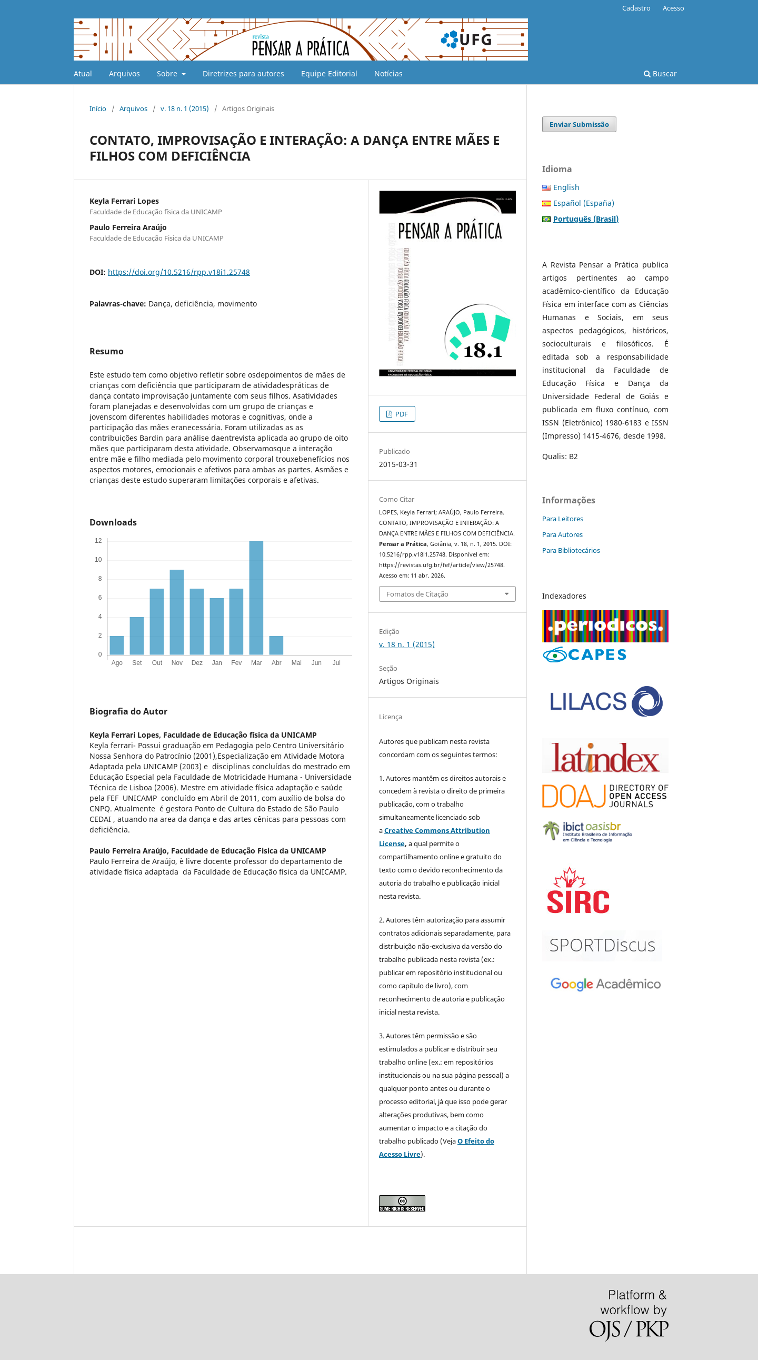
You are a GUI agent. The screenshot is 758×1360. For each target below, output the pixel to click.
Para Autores (562, 534)
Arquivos (124, 73)
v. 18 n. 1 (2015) (185, 108)
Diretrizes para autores (243, 73)
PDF (401, 414)
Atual (83, 73)
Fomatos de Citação (417, 594)
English (566, 187)
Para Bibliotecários (571, 550)
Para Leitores (562, 518)
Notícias (388, 73)
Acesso (673, 8)
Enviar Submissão (579, 124)
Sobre (168, 73)
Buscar (660, 73)
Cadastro (636, 8)
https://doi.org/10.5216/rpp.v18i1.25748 (179, 272)
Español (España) (583, 203)
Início (97, 108)
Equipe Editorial (329, 73)
